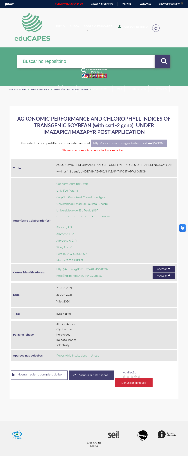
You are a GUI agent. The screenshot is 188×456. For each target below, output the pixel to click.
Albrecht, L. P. (65, 234)
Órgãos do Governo (169, 4)
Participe (126, 4)
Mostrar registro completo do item (41, 375)
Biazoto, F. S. (64, 227)
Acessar (163, 269)
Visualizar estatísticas (97, 375)
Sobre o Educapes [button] (107, 28)
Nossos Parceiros (40, 89)
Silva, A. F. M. (64, 247)
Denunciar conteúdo (142, 382)
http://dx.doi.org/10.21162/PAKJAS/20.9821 (82, 269)
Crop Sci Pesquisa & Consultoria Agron (81, 197)
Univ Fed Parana (67, 190)
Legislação (145, 4)
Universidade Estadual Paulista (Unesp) (82, 204)
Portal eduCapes (17, 89)
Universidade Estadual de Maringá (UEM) (83, 217)
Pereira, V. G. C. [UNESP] (71, 254)
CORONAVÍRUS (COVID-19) (69, 4)
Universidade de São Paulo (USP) (77, 210)
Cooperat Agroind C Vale (72, 184)
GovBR (9, 4)
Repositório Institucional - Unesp (71, 89)
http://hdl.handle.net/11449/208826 (79, 275)
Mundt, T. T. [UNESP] (69, 260)
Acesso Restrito (139, 27)
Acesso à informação (102, 4)
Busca (80, 28)
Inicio (63, 28)
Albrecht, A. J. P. (66, 240)
